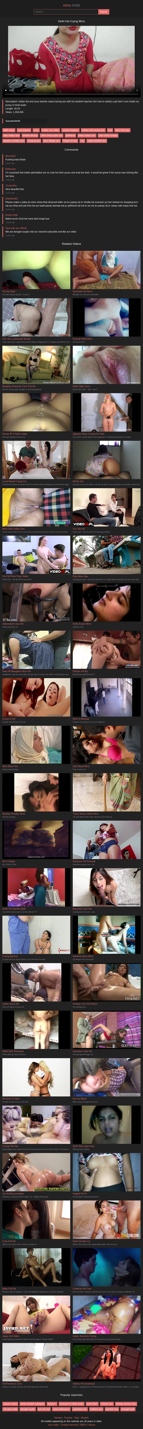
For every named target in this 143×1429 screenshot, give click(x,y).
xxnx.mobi (53, 1425)
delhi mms (9, 130)
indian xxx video (50, 130)
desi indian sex (11, 135)
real (110, 130)
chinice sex (107, 1404)
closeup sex (34, 141)
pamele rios (112, 1409)
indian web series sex (93, 130)
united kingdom (70, 130)
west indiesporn (61, 1409)
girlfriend (70, 135)
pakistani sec (80, 1409)
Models (85, 1417)
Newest (58, 1417)
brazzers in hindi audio (71, 1404)
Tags (76, 1417)
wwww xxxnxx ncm (126, 1404)
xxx (82, 141)
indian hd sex (70, 141)
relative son (96, 1409)
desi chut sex (122, 130)
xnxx (36, 130)
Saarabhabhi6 (12, 121)
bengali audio (28, 1409)
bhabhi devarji (30, 135)
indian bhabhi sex (97, 141)
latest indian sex (86, 135)
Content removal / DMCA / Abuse (78, 1425)
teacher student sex (14, 141)
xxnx (71, 5)
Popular (68, 1417)
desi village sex (52, 141)
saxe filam (92, 1404)
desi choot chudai (108, 135)
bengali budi (127, 1409)
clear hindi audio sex (51, 135)
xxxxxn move (10, 1404)
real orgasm (24, 130)
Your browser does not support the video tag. (71, 60)
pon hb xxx (44, 1409)
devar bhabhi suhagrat (32, 1404)
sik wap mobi (10, 1409)
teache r (52, 1404)
